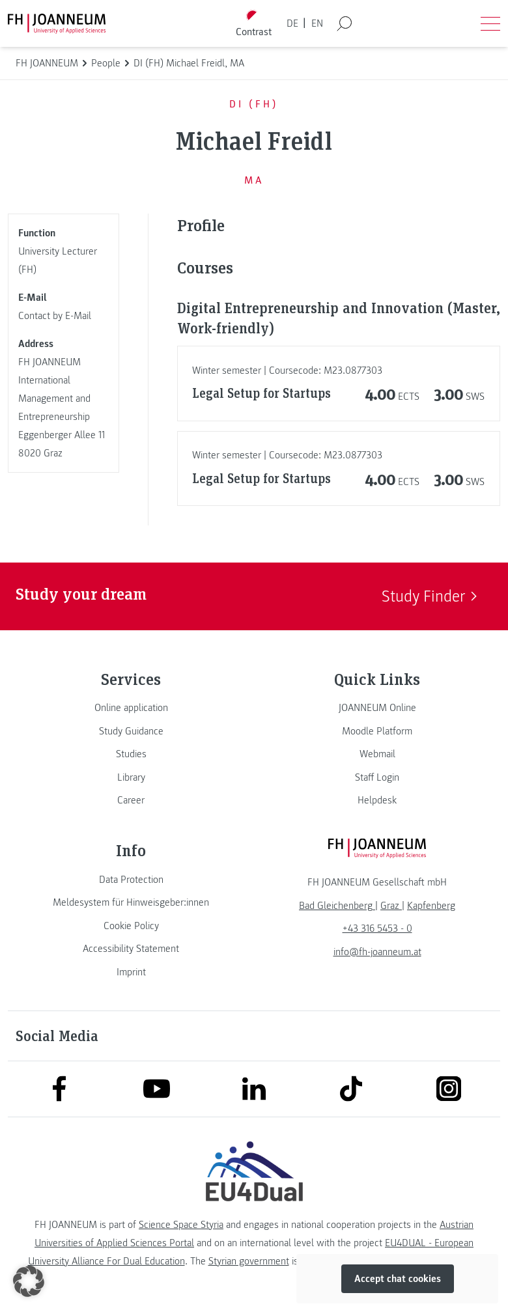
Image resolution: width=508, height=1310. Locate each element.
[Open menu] (490, 23)
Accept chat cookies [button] (397, 1278)
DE (292, 23)
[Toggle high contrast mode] (254, 23)
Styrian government (248, 1261)
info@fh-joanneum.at (377, 951)
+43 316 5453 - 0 (377, 928)
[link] (131, 708)
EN (317, 23)
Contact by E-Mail (54, 315)
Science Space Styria (181, 1224)
